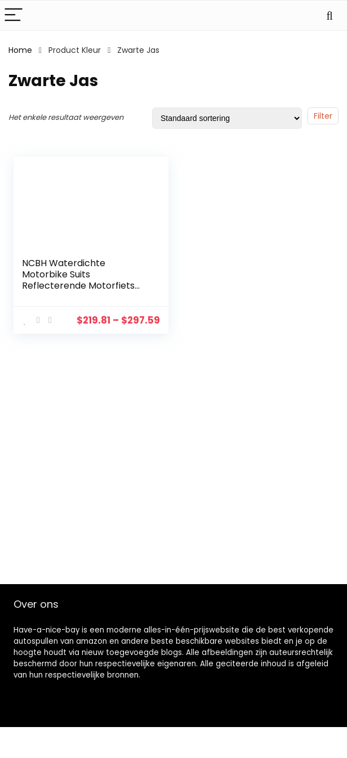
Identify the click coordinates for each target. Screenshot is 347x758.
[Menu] (13, 15)
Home (20, 50)
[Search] (329, 15)
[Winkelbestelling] (227, 118)
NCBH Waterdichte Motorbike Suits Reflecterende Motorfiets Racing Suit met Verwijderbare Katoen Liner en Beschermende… (82, 291)
